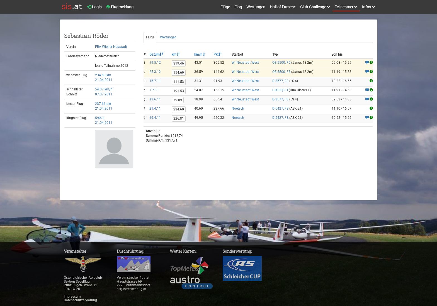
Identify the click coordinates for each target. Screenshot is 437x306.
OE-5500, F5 (281, 63)
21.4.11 (155, 108)
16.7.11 (155, 81)
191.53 (178, 91)
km (176, 54)
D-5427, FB (280, 108)
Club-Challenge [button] (315, 7)
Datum (156, 54)
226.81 (178, 118)
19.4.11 (155, 118)
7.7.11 (154, 90)
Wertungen (255, 7)
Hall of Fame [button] (283, 7)
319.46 (178, 63)
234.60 (178, 109)
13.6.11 (155, 99)
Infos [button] (368, 7)
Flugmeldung (119, 7)
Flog (238, 7)
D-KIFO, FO (280, 90)
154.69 (178, 73)
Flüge (225, 7)
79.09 (177, 100)
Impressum (72, 296)
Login (94, 7)
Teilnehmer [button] (346, 7)
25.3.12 (155, 72)
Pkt (217, 54)
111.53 (178, 82)
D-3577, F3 (280, 81)
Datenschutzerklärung (80, 300)
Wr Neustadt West (245, 63)
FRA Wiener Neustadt (111, 47)
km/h (200, 54)
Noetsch (238, 108)
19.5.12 (155, 63)
